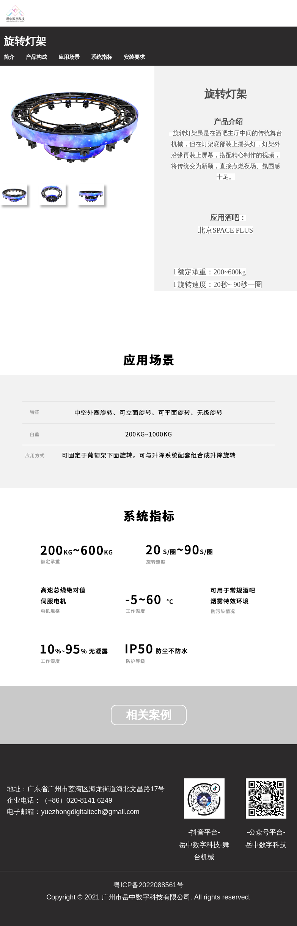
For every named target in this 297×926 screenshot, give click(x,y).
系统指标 (101, 57)
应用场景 (69, 57)
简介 (9, 57)
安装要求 (134, 57)
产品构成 (36, 57)
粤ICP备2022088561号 (148, 885)
